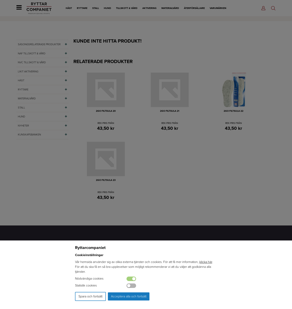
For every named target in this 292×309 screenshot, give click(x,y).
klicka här (205, 262)
